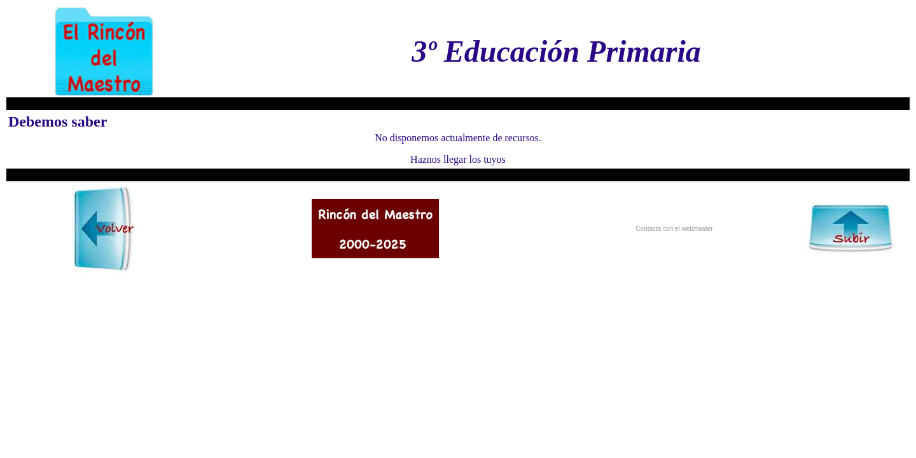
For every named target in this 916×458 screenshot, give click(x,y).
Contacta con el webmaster (673, 228)
